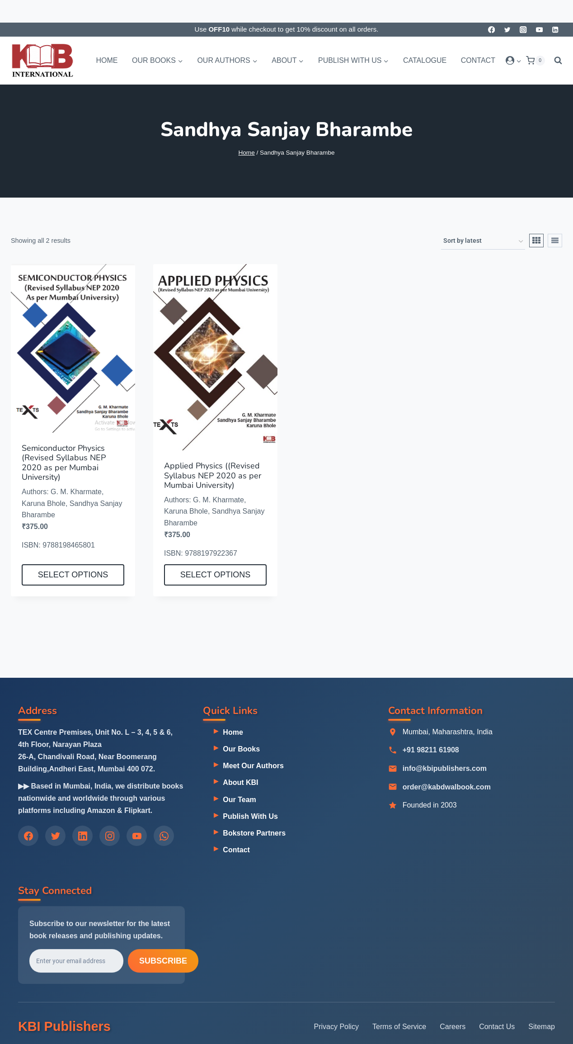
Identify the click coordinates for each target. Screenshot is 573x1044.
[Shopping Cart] (535, 61)
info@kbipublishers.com (445, 769)
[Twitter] (507, 30)
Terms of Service (399, 1026)
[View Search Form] (556, 61)
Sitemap (541, 1026)
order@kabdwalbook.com (447, 788)
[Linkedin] (555, 30)
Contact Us (497, 1026)
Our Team (239, 799)
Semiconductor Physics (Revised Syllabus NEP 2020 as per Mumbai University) (64, 463)
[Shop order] (483, 242)
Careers (452, 1026)
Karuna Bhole (44, 503)
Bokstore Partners (254, 833)
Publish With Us (250, 816)
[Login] (513, 60)
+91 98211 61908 (431, 751)
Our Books (241, 749)
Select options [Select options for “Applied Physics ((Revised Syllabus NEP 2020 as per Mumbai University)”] (215, 574)
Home (106, 60)
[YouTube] (539, 30)
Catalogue (424, 60)
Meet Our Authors (253, 766)
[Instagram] (524, 30)
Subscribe (163, 962)
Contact (478, 60)
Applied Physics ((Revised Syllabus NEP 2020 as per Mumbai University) (212, 475)
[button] (518, 60)
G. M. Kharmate (76, 492)
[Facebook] (491, 30)
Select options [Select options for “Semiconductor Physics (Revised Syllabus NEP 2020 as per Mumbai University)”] (73, 574)
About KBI (240, 783)
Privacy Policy (336, 1026)
